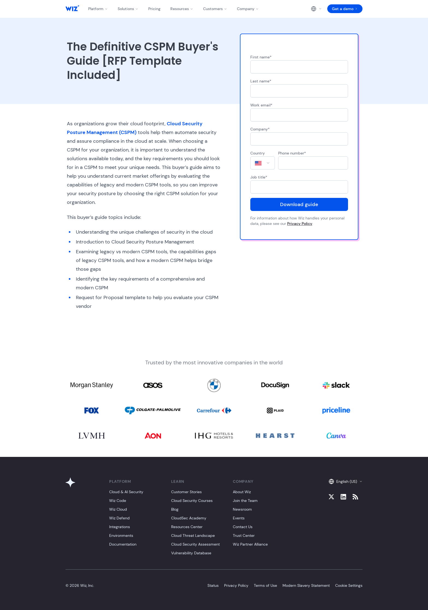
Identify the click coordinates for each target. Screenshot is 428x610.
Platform (98, 8)
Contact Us (242, 526)
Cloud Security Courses (192, 500)
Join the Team (245, 500)
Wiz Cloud (118, 509)
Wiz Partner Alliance (250, 544)
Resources (181, 8)
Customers (215, 8)
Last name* (260, 81)
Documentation (122, 544)
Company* (260, 129)
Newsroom (242, 509)
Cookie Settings (348, 585)
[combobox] (262, 162)
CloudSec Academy (188, 518)
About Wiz (242, 491)
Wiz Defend (119, 518)
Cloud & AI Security (126, 491)
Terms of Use (265, 585)
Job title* (258, 177)
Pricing (154, 8)
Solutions (128, 8)
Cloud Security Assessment (195, 544)
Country (257, 153)
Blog (175, 509)
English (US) (345, 481)
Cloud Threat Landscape (193, 535)
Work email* (261, 105)
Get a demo (345, 8)
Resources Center (187, 526)
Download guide (299, 204)
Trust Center (244, 535)
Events (239, 518)
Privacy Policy (299, 223)
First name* (261, 57)
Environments (121, 535)
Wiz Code (117, 500)
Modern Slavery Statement (306, 585)
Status (213, 585)
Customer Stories (186, 491)
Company (248, 8)
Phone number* (292, 153)
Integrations (119, 526)
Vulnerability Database (191, 553)
